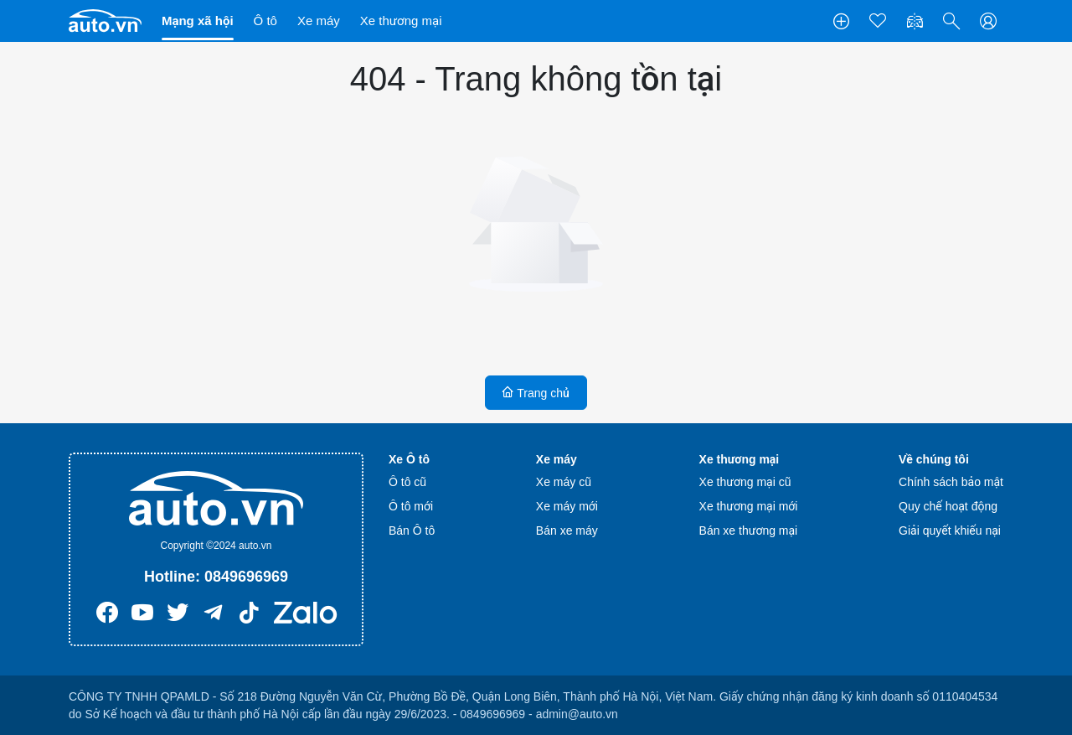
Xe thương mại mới (748, 506)
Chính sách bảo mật (951, 482)
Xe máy (318, 20)
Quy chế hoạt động (948, 506)
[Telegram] (213, 617)
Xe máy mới (567, 506)
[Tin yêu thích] (878, 21)
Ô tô (265, 20)
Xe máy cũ (563, 482)
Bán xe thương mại (748, 530)
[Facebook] (107, 617)
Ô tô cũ (407, 482)
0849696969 (246, 576)
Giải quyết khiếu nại (950, 530)
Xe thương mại (401, 20)
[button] (951, 21)
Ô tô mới (411, 506)
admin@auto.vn (577, 714)
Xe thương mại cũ (745, 482)
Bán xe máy (567, 530)
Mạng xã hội (198, 20)
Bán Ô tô (412, 530)
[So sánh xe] (914, 21)
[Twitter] (177, 617)
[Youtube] (142, 617)
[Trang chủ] (105, 20)
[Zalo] (305, 617)
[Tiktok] (249, 617)
